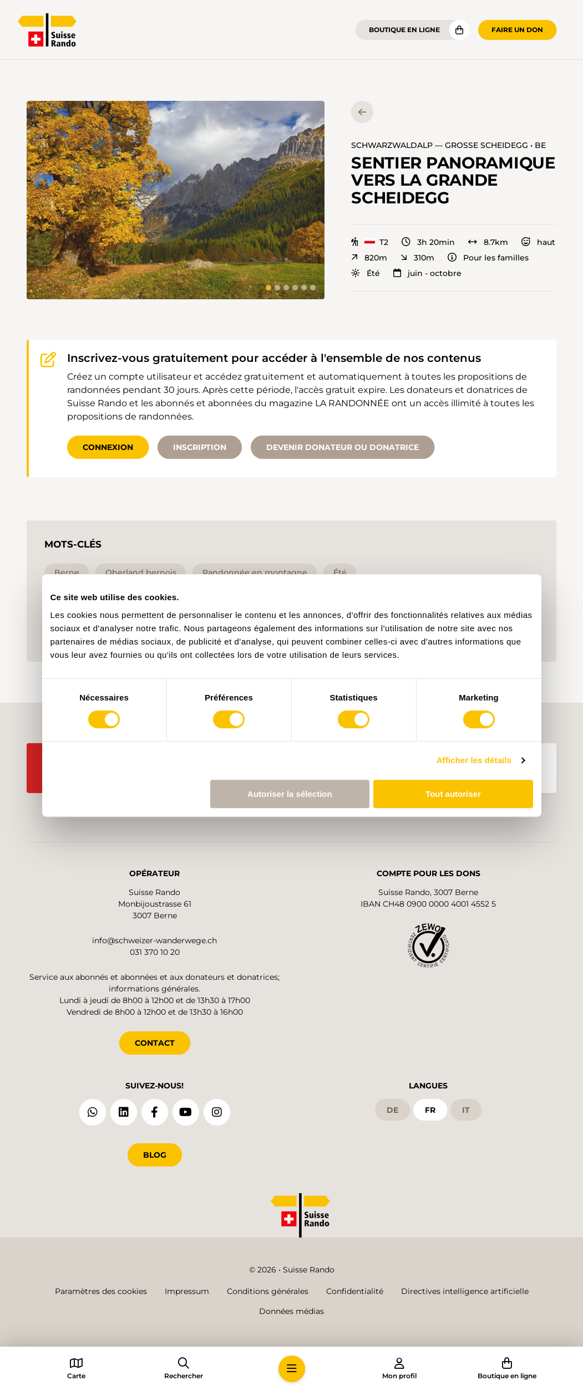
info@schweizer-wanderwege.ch (154, 940)
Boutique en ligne (404, 29)
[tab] (268, 287)
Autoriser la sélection (289, 794)
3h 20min (428, 242)
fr (430, 1110)
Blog (154, 1155)
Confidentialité (354, 1291)
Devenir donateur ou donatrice (342, 447)
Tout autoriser (453, 794)
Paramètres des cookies (101, 1291)
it (466, 1110)
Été (365, 273)
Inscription (199, 447)
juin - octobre (427, 273)
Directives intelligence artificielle (465, 1291)
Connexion (108, 447)
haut (538, 242)
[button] (176, 200)
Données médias (291, 1311)
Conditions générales (267, 1291)
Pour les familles (488, 257)
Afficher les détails (474, 760)
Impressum (187, 1291)
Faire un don (517, 29)
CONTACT (155, 1043)
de (392, 1110)
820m (369, 257)
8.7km (488, 242)
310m (417, 257)
